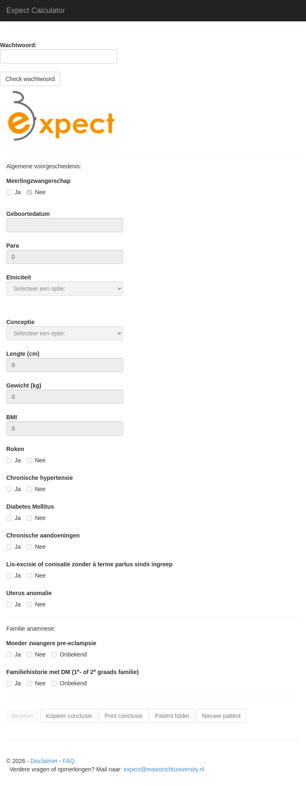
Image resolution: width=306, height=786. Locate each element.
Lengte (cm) (22, 353)
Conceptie (20, 322)
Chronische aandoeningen (43, 535)
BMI (11, 417)
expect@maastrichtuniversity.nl (164, 769)
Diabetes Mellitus (30, 506)
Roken (15, 449)
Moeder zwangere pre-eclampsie (51, 643)
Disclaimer (44, 761)
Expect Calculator (35, 10)
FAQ (69, 761)
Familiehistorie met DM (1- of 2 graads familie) (72, 671)
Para (12, 245)
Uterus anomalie (29, 593)
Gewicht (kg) (23, 385)
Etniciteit (18, 277)
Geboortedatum (28, 213)
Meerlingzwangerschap (38, 180)
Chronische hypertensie (39, 477)
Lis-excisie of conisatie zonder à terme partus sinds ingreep (89, 564)
